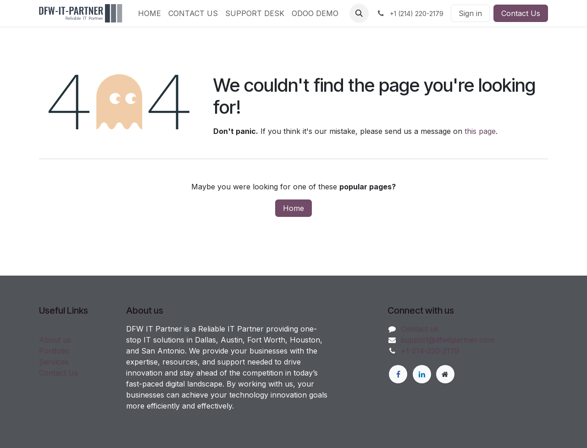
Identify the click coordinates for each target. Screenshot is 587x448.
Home (293, 208)
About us (55, 339)
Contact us (419, 328)
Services (54, 361)
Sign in (470, 13)
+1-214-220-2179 (430, 350)
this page (480, 131)
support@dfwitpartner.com (447, 339)
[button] (359, 13)
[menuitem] (149, 13)
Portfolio (54, 350)
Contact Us (520, 13)
